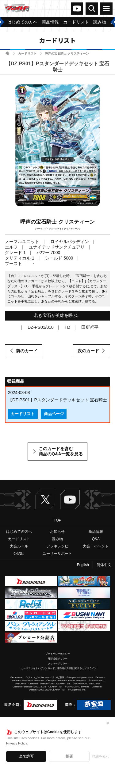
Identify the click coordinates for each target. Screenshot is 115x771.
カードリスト (27, 53)
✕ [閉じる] (107, 723)
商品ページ (54, 414)
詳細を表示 (100, 756)
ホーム (7, 53)
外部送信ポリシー (57, 658)
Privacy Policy (16, 743)
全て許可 (26, 756)
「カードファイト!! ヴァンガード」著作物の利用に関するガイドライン (57, 668)
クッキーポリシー (57, 663)
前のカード (26, 350)
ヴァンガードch (77, 8)
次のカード (88, 350)
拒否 (69, 756)
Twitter (45, 499)
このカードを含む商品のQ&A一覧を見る (60, 451)
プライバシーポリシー (57, 653)
